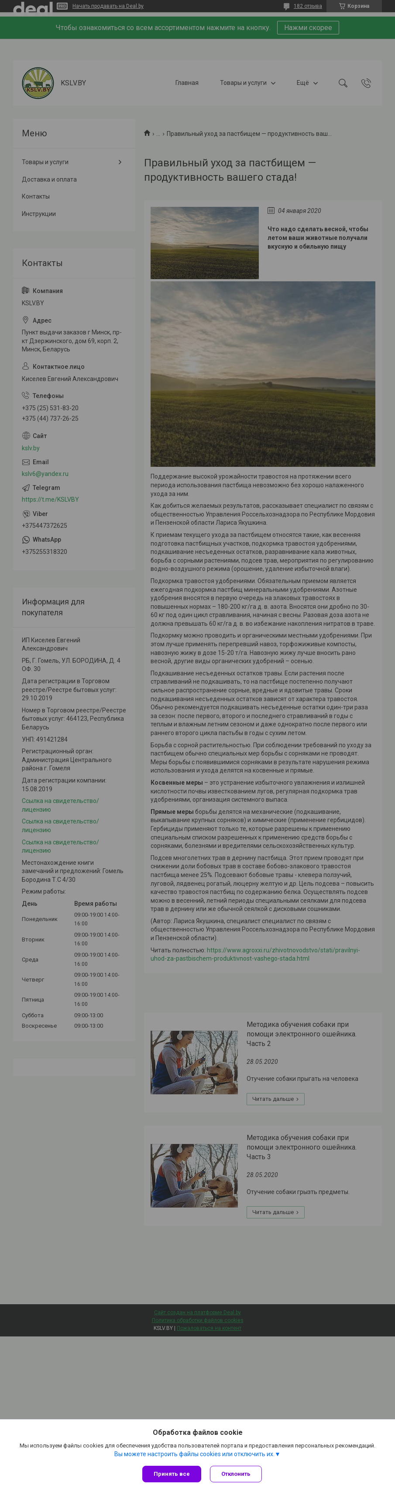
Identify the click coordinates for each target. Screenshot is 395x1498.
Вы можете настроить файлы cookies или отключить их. (194, 1454)
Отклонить (236, 1474)
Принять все (172, 1474)
